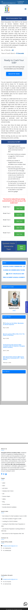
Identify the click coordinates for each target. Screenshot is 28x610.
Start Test (19, 208)
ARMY (3, 483)
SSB (3, 493)
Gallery (4, 499)
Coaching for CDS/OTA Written (9, 521)
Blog (3, 501)
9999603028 (20, 3)
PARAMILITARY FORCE (7, 491)
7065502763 (21, 1)
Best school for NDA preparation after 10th (13, 533)
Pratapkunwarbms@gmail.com (9, 3)
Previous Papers (6, 496)
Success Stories (6, 504)
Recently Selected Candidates (9, 507)
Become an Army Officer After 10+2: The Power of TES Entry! (13, 334)
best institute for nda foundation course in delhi (14, 516)
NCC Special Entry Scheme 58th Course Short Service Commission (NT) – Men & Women (13, 358)
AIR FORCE (5, 488)
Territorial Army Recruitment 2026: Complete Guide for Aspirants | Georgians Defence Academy (14, 346)
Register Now (14, 74)
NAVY (3, 485)
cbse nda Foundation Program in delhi (11, 518)
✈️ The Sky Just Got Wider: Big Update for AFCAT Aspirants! (13, 323)
